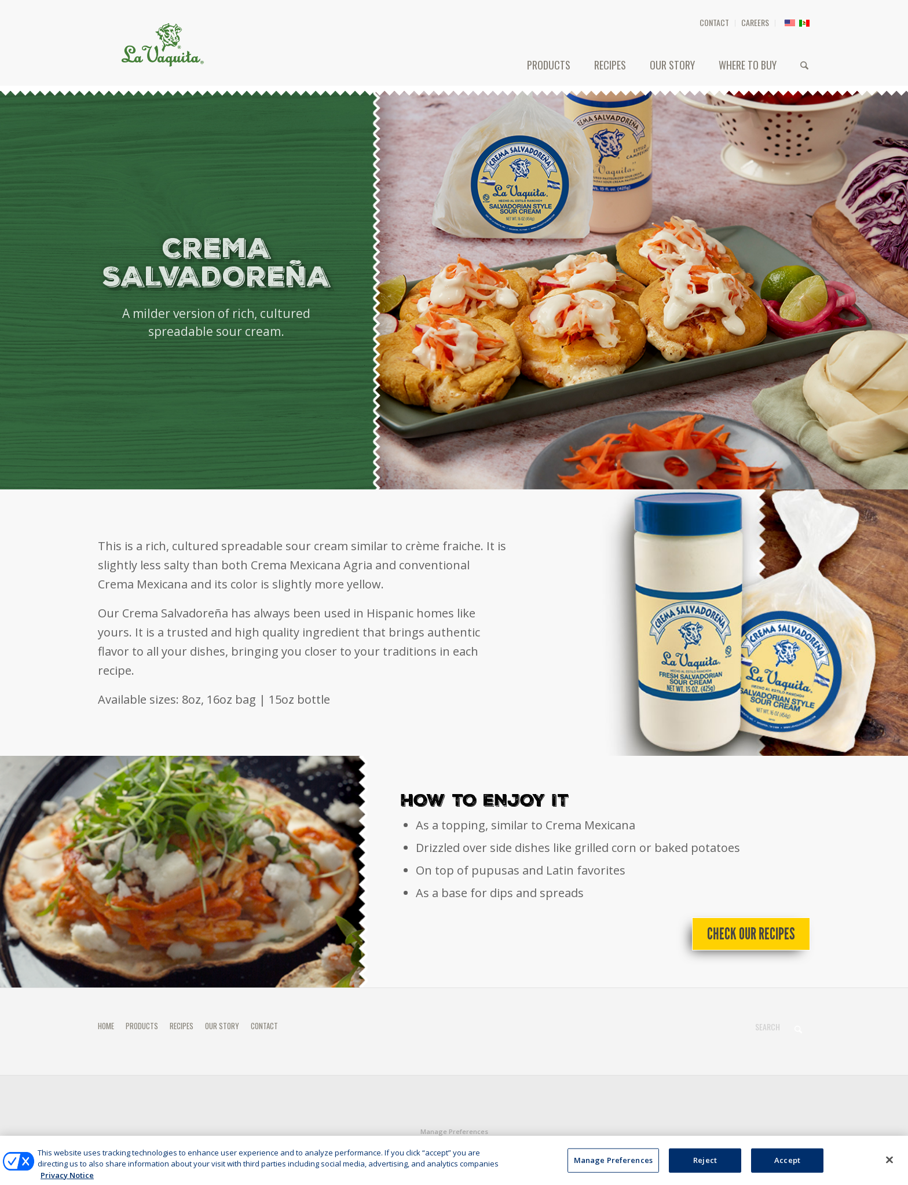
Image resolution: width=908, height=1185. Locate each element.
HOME (106, 1026)
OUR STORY (222, 1026)
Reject (705, 1172)
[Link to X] (801, 1146)
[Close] (889, 1172)
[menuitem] (714, 23)
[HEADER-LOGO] (162, 44)
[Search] (804, 65)
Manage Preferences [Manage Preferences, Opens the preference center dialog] (613, 1172)
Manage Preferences (454, 1131)
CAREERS (755, 22)
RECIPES (181, 1026)
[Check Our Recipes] (751, 934)
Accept (787, 1172)
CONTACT (714, 22)
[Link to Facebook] (784, 1146)
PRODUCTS (142, 1026)
